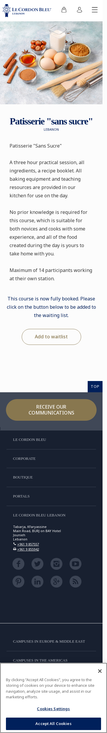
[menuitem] (64, 10)
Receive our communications (51, 410)
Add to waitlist (51, 336)
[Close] (99, 671)
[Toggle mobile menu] (95, 10)
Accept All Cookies (53, 723)
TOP (95, 386)
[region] (53, 698)
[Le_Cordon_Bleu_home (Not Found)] (28, 10)
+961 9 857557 (28, 544)
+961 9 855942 (28, 549)
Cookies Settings (53, 708)
